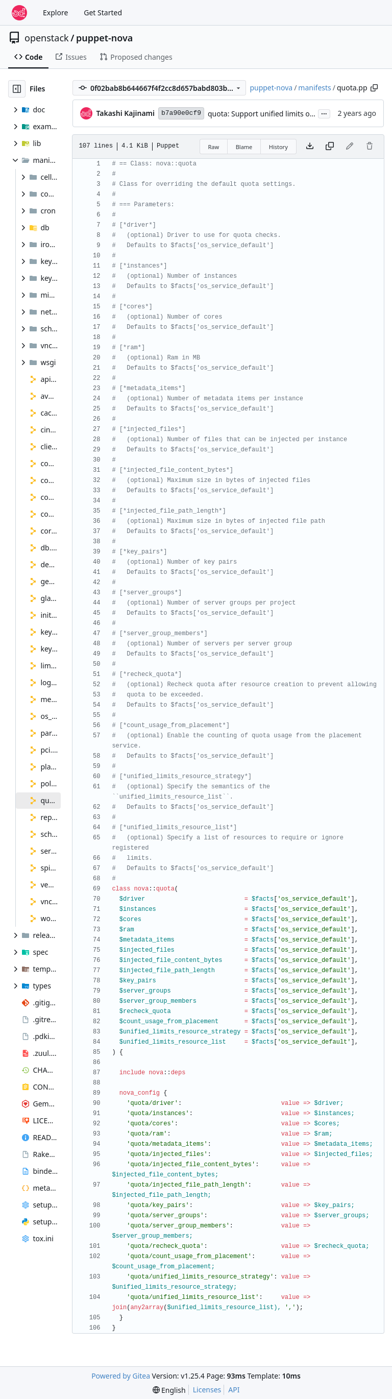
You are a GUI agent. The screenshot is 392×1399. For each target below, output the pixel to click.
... (324, 112)
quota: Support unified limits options (269, 113)
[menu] (169, 1390)
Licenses (207, 1389)
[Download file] (310, 146)
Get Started (103, 12)
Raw (213, 147)
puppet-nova (104, 38)
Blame (244, 147)
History (278, 147)
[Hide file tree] (17, 89)
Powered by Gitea (120, 1376)
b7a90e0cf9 (181, 113)
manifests (314, 87)
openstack (46, 38)
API (233, 1389)
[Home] (19, 13)
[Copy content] (330, 146)
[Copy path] (374, 87)
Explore (55, 12)
